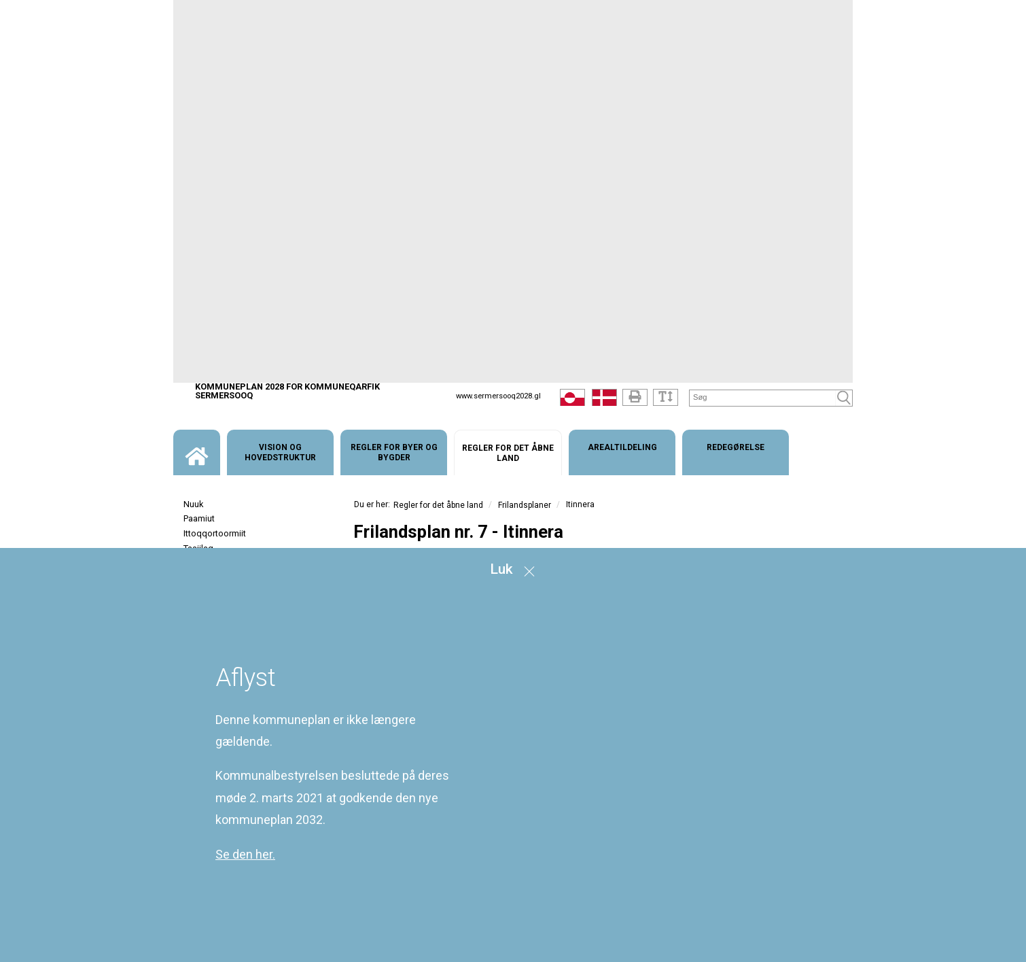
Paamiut (199, 518)
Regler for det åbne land (438, 505)
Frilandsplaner (524, 505)
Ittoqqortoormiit (214, 533)
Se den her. (245, 854)
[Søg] (763, 397)
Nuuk (193, 504)
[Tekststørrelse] (665, 397)
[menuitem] (196, 452)
